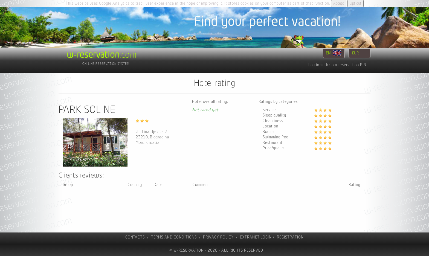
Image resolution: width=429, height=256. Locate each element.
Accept (338, 3)
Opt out (355, 3)
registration (290, 237)
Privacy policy (218, 237)
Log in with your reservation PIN (337, 65)
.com (102, 55)
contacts (135, 237)
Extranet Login (256, 237)
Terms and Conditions (174, 237)
